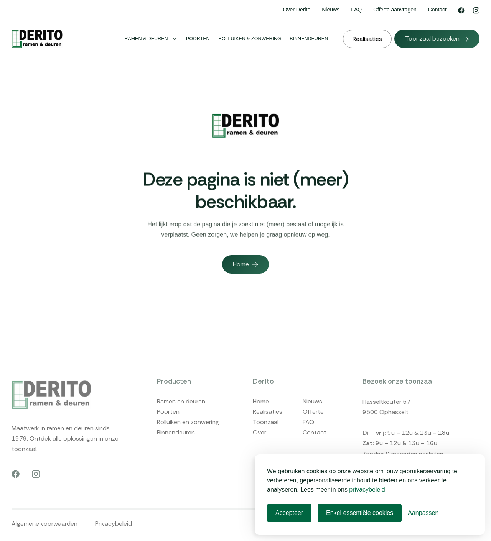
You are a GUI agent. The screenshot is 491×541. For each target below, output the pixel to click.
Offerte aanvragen (395, 10)
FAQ (356, 10)
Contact (437, 10)
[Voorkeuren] (423, 513)
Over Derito (297, 10)
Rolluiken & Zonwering (249, 38)
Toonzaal (265, 436)
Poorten (198, 38)
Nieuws (330, 10)
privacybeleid (367, 489)
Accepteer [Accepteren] (289, 513)
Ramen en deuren (181, 415)
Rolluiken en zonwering (188, 436)
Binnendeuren (309, 38)
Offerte (313, 426)
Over (259, 447)
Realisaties (267, 426)
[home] (37, 39)
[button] (150, 39)
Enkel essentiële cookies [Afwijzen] (359, 513)
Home (261, 415)
